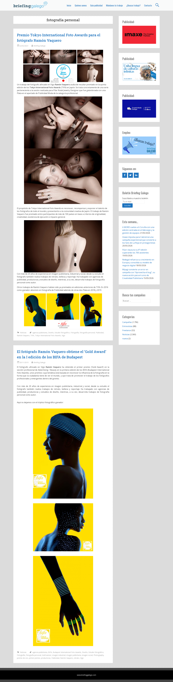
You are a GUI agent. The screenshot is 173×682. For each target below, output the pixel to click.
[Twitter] (130, 175)
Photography (99, 655)
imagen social (87, 655)
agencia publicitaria (39, 332)
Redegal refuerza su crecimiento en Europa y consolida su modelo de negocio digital (138, 262)
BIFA (50, 652)
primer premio (34, 658)
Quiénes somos (81, 5)
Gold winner (46, 655)
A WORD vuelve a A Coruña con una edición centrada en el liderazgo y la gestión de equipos (138, 230)
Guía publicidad (96, 5)
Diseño (51, 332)
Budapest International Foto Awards (67, 652)
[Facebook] (124, 175)
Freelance (126, 330)
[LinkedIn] (136, 175)
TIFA (32, 335)
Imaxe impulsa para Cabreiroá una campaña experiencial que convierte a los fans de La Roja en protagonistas (139, 240)
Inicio (69, 5)
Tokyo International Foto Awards (48, 335)
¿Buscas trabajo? (133, 5)
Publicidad (100, 332)
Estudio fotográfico (62, 332)
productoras (46, 658)
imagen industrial (58, 655)
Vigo (63, 335)
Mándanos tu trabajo (114, 5)
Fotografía (75, 332)
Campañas (127, 322)
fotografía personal (87, 332)
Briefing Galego (40, 46)
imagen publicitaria (73, 655)
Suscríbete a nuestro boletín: (135, 198)
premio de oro (22, 658)
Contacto (148, 5)
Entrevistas (127, 326)
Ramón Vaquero (23, 335)
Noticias (23, 332)
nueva (125, 338)
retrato (76, 658)
